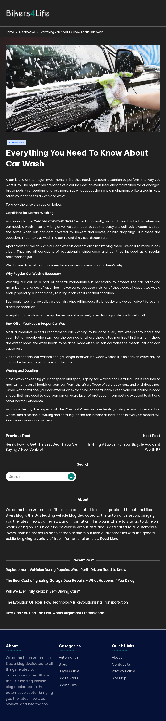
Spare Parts (68, 678)
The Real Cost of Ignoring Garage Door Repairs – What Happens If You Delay (70, 580)
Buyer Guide (69, 671)
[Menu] (157, 13)
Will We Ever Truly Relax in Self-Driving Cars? (43, 591)
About (117, 657)
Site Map (119, 678)
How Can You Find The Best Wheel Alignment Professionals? (56, 613)
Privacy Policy (123, 671)
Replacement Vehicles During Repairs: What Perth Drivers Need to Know (66, 569)
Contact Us (121, 664)
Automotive (16, 142)
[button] (71, 476)
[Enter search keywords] (41, 476)
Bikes (63, 664)
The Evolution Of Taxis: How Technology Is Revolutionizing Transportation (67, 602)
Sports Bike (68, 685)
